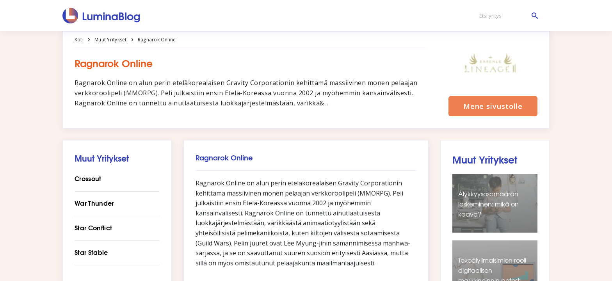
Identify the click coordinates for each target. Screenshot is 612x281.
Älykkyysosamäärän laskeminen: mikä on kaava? (488, 204)
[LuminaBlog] (101, 15)
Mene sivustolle (493, 106)
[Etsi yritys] (506, 16)
